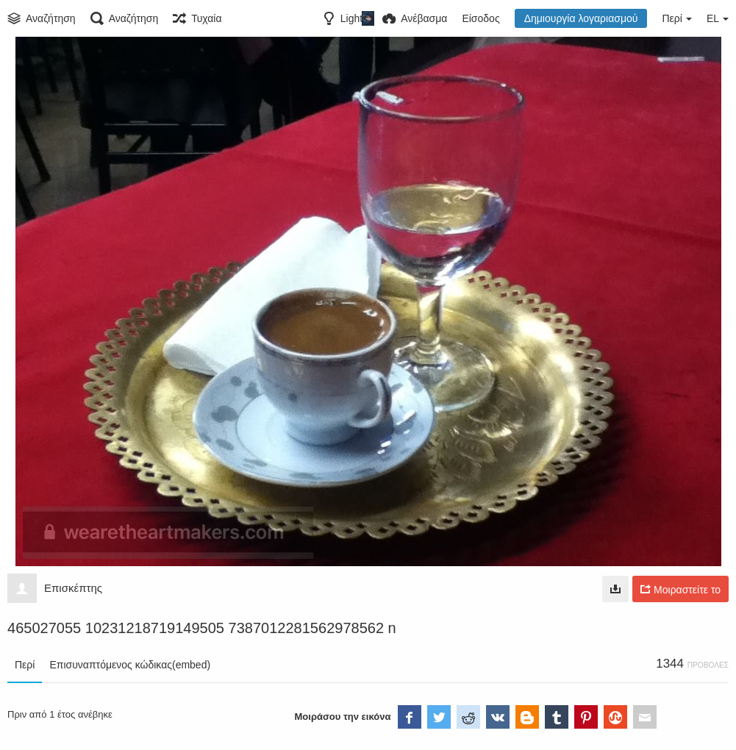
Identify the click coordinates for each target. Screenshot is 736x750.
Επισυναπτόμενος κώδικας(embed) (129, 665)
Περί (25, 665)
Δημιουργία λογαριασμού (581, 18)
